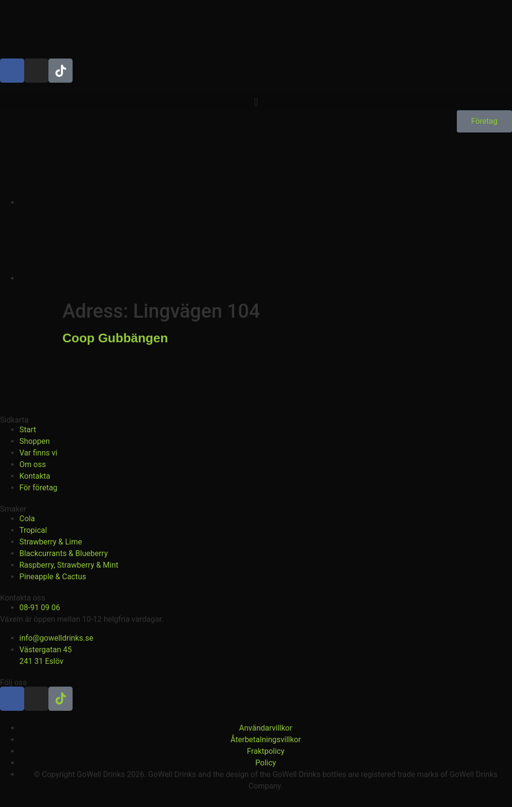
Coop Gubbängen (115, 338)
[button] (256, 102)
